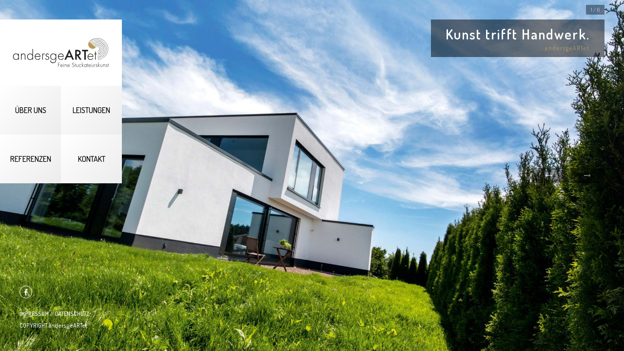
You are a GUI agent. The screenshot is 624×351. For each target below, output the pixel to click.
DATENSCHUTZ (72, 313)
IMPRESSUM (34, 313)
